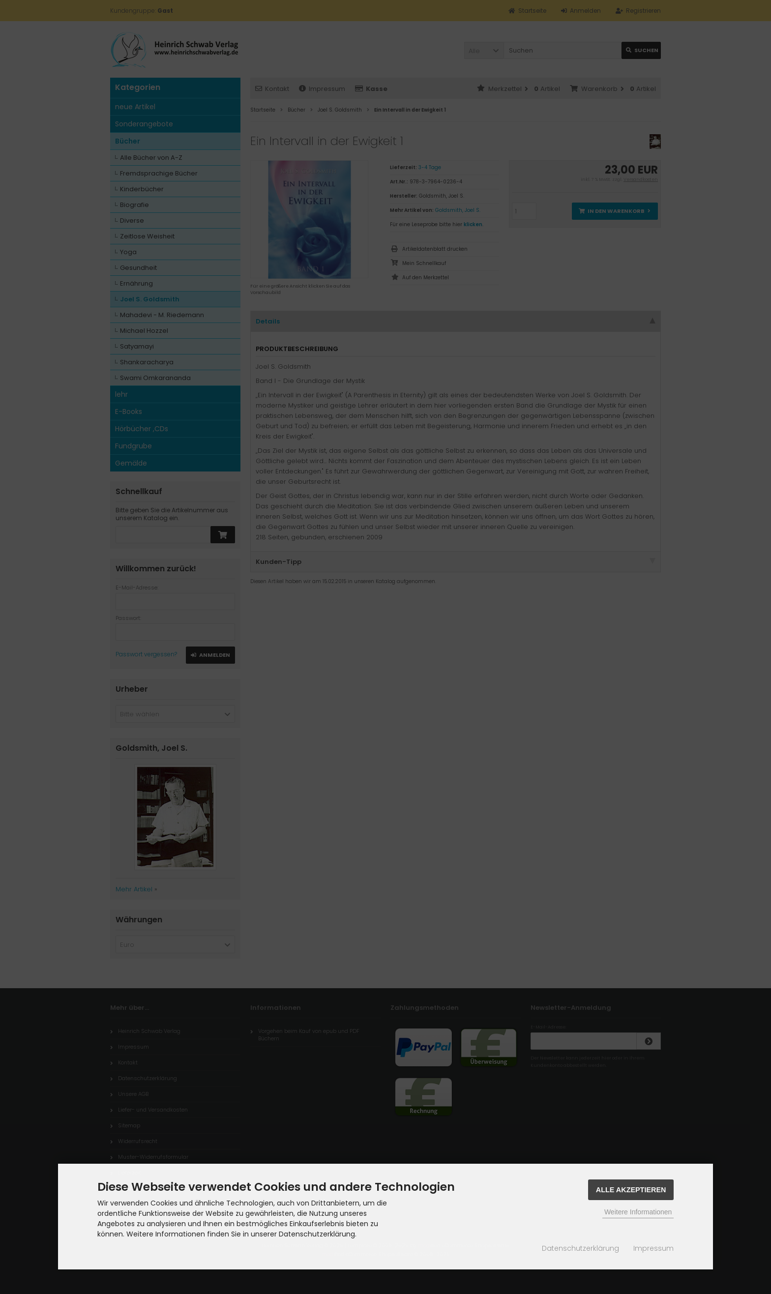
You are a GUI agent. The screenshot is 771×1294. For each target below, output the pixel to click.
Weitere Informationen (638, 1212)
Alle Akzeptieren (631, 1190)
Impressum (653, 1248)
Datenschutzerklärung (580, 1248)
